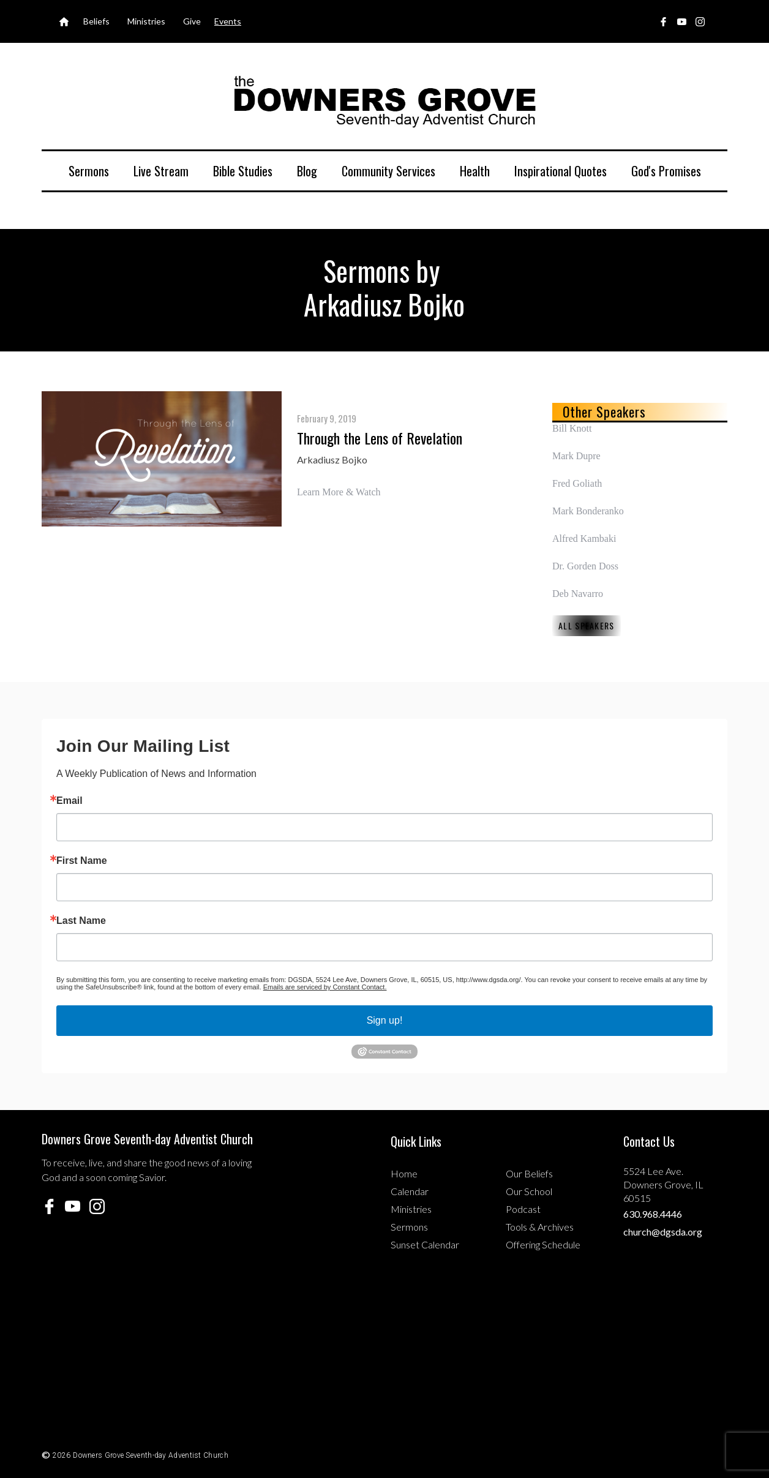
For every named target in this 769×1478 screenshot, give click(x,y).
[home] (384, 100)
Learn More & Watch (339, 492)
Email (69, 801)
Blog (307, 171)
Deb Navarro (577, 593)
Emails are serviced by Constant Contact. (325, 987)
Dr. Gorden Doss (585, 566)
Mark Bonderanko (588, 511)
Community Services (388, 171)
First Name (81, 861)
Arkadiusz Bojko (332, 459)
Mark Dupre (576, 456)
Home (404, 1173)
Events (227, 21)
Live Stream (161, 171)
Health (475, 171)
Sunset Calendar (425, 1244)
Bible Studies (242, 171)
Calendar (410, 1191)
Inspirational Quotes (560, 171)
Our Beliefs (529, 1173)
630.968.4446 (652, 1214)
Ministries (411, 1209)
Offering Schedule (543, 1244)
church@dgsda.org (662, 1231)
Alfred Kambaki (584, 538)
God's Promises (666, 171)
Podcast (523, 1209)
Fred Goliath (577, 483)
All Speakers (586, 625)
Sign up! (385, 1020)
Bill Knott (571, 428)
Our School (529, 1191)
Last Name (81, 921)
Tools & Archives (540, 1226)
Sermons (89, 171)
